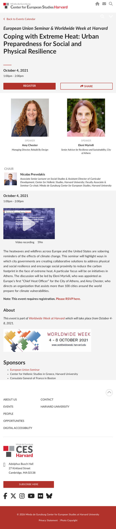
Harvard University (55, 406)
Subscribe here (28, 484)
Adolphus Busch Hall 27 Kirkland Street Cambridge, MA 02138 (22, 468)
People (8, 413)
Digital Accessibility (17, 428)
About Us (10, 399)
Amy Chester (30, 145)
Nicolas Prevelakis (32, 174)
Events (8, 406)
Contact (47, 399)
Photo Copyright (68, 520)
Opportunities (13, 421)
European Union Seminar (25, 369)
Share (86, 86)
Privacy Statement (48, 520)
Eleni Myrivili (86, 145)
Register (29, 85)
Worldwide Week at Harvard (47, 318)
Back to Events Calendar (19, 19)
